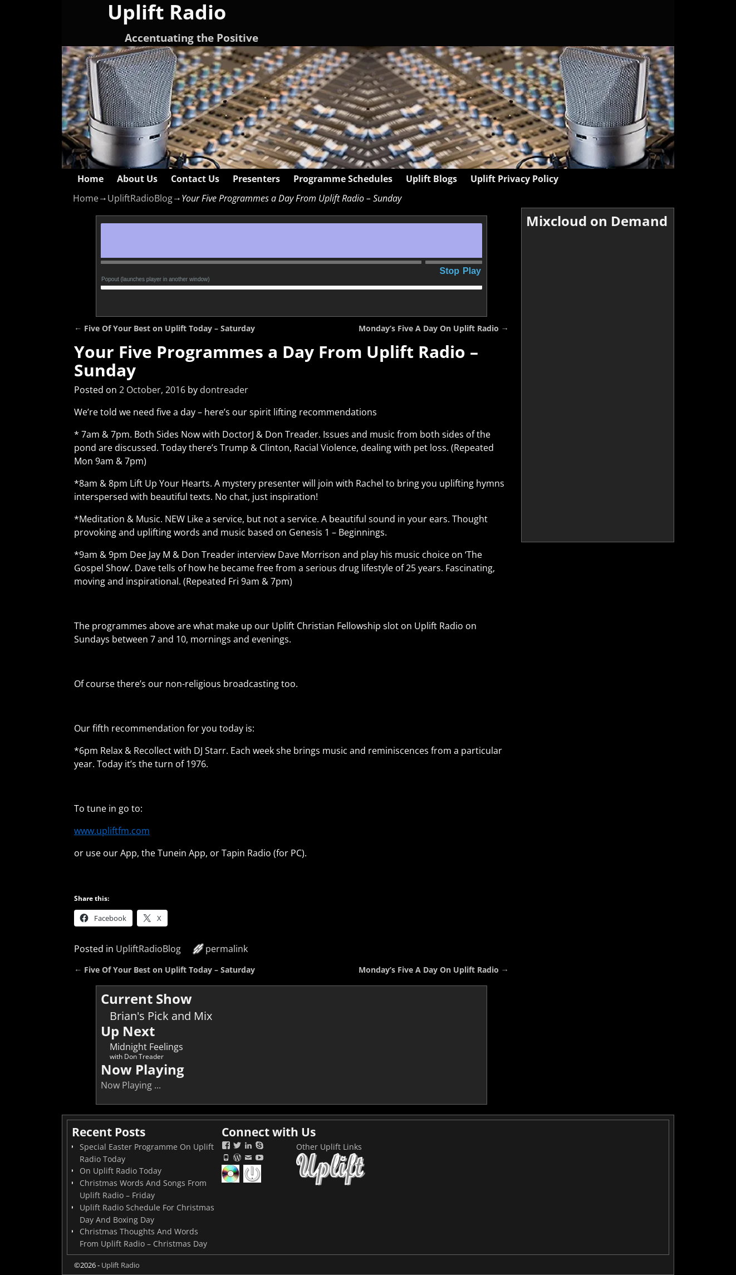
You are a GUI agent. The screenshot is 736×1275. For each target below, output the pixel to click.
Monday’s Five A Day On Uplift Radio (434, 328)
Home (90, 179)
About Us (137, 179)
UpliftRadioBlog (140, 198)
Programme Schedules (342, 179)
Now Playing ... (131, 1085)
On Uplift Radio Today (120, 1170)
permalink (226, 949)
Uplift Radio (120, 1265)
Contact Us (195, 179)
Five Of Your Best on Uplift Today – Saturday (164, 328)
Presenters (256, 179)
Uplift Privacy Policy (514, 179)
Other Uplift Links (329, 1146)
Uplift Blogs (431, 179)
